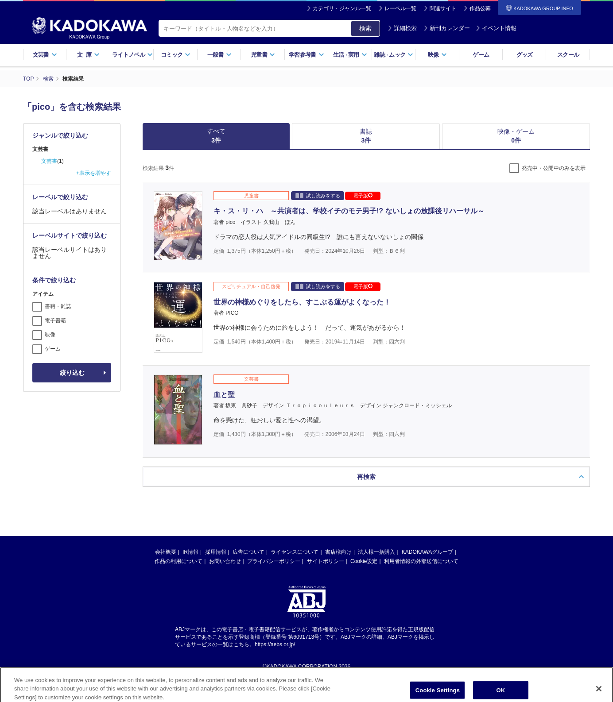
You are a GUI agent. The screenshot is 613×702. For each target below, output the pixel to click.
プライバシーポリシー (273, 561)
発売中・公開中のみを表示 (554, 168)
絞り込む (72, 372)
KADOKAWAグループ (427, 552)
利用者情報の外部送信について (421, 561)
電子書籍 (55, 320)
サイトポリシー (325, 561)
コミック (175, 54)
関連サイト (443, 8)
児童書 (263, 54)
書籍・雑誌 (58, 306)
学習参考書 (306, 54)
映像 (437, 54)
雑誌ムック (393, 54)
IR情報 (190, 552)
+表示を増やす (93, 173)
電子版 (362, 195)
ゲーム (481, 54)
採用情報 (215, 552)
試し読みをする (317, 195)
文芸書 (45, 54)
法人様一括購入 (376, 552)
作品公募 (480, 8)
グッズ (524, 54)
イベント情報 (496, 28)
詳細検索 (402, 28)
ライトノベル (132, 54)
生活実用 (350, 54)
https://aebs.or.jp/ (275, 644)
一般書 (219, 54)
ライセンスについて (294, 552)
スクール (568, 54)
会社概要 (165, 552)
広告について (248, 552)
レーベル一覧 (400, 8)
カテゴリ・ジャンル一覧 (342, 8)
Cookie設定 (363, 561)
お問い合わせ (225, 561)
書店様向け (338, 552)
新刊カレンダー (446, 28)
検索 (365, 28)
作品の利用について (178, 561)
